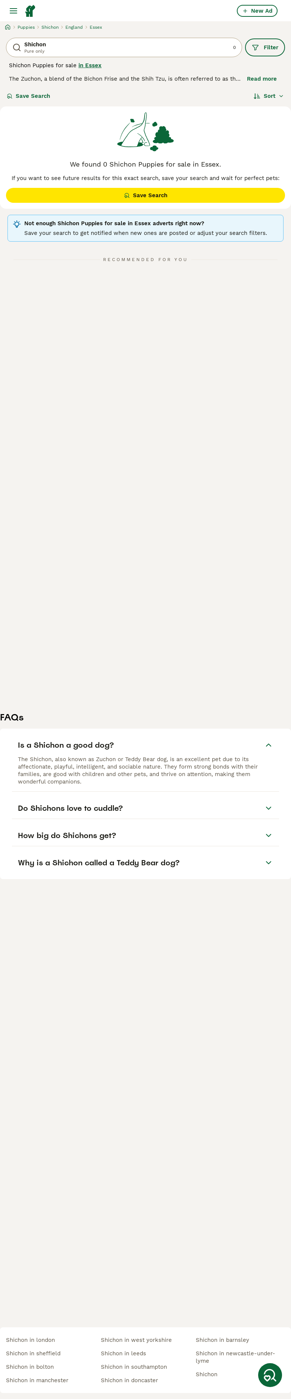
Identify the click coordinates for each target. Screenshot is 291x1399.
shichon (206, 1374)
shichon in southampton (134, 1367)
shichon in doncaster (129, 1380)
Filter (265, 47)
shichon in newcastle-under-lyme (235, 1357)
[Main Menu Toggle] (13, 10)
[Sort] (269, 96)
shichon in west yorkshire (136, 1340)
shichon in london (30, 1340)
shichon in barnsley (222, 1340)
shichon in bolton (30, 1367)
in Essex (90, 65)
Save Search (28, 96)
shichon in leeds (123, 1353)
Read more (262, 78)
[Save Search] (270, 1375)
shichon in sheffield (33, 1353)
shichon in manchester (37, 1380)
